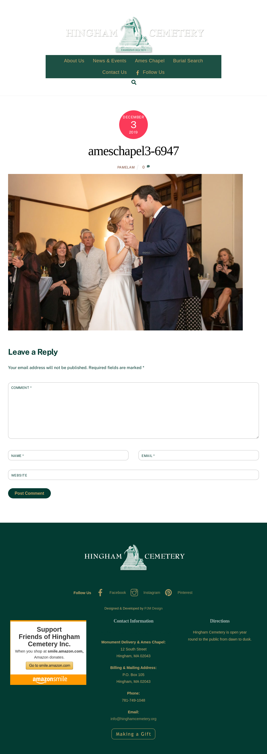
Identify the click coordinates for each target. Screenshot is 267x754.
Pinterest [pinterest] (177, 593)
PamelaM (126, 167)
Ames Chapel (150, 61)
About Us (74, 61)
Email (148, 456)
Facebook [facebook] (110, 593)
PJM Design (153, 608)
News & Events (109, 61)
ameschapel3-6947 (133, 151)
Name (17, 456)
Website (19, 476)
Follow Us (150, 72)
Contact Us (114, 72)
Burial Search (188, 61)
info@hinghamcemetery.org (133, 719)
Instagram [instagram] (144, 593)
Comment (21, 388)
